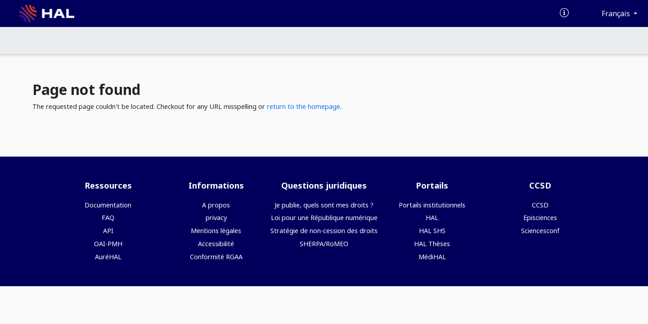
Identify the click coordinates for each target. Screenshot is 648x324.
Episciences (540, 217)
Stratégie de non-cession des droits (324, 230)
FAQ (108, 217)
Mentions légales (216, 230)
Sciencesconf (540, 230)
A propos (216, 205)
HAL (432, 217)
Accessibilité (216, 243)
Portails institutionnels (432, 205)
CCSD (540, 205)
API (108, 230)
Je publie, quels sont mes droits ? (324, 205)
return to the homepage (303, 106)
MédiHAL (432, 256)
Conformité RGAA (216, 256)
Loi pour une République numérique (324, 217)
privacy (216, 217)
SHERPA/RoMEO (324, 243)
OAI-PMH (108, 243)
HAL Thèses (432, 243)
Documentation (108, 205)
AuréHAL (108, 256)
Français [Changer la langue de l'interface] (617, 13)
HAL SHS (432, 230)
